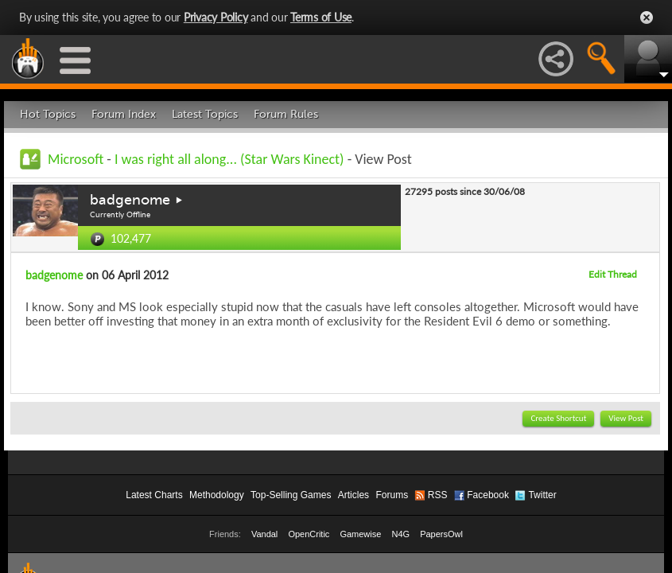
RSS (438, 495)
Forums (391, 495)
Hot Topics (48, 114)
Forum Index (123, 114)
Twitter (542, 495)
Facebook (488, 495)
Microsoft (75, 159)
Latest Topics (205, 114)
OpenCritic (308, 534)
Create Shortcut (558, 418)
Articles (353, 495)
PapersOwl (441, 534)
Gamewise (360, 534)
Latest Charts (154, 495)
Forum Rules (286, 114)
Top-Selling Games (291, 495)
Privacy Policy (216, 17)
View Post (625, 418)
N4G (400, 534)
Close (646, 17)
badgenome (130, 200)
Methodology (216, 495)
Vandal (264, 534)
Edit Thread (612, 274)
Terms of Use (321, 17)
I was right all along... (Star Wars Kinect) (229, 159)
